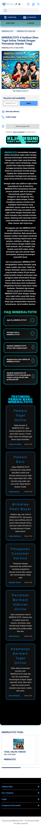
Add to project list (23, 126)
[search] (20, 10)
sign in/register (19, 132)
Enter (29, 103)
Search (5, 10)
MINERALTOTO (10, 152)
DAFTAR (10, 23)
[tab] (11, 767)
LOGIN (30, 23)
